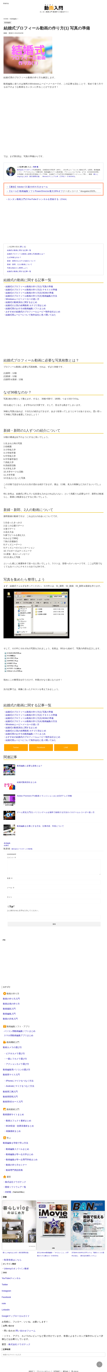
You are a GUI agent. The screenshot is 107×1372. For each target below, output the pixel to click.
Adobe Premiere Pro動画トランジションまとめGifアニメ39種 (44, 796)
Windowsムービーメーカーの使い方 (22, 299)
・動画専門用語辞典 (13, 1170)
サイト (9, 897)
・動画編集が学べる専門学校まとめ (20, 1159)
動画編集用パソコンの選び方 (16, 1069)
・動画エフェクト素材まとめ (17, 1121)
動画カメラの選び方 (12, 1047)
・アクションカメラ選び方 (16, 1064)
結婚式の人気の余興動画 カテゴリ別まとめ (26, 305)
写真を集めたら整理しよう (17, 268)
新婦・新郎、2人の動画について (19, 264)
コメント (11, 857)
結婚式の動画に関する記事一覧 (19, 250)
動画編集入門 (9, 1014)
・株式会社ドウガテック (14, 1182)
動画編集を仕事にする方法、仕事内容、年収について (40, 826)
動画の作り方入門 (11, 999)
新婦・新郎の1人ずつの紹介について (21, 261)
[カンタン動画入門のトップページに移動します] (53, 7)
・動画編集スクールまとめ (16, 1149)
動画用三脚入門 (10, 1091)
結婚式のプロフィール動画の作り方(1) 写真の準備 (29, 286)
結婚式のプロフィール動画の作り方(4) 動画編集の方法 (31, 296)
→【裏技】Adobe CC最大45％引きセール (27, 187)
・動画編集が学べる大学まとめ (18, 1154)
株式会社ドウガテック (25, 170)
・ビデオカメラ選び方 (14, 1053)
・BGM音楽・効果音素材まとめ (19, 1126)
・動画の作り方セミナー (15, 1165)
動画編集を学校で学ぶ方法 (15, 1143)
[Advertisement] (53, 220)
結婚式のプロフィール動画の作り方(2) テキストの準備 (31, 290)
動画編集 (7, 843)
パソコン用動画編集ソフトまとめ (19, 1031)
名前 (10, 878)
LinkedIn (6, 1310)
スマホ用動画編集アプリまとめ (18, 1035)
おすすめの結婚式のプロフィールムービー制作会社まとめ (33, 312)
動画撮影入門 (9, 1009)
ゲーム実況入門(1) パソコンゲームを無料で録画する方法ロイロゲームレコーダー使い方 (56, 812)
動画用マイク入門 (11, 1074)
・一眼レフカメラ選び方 (15, 1059)
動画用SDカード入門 (13, 1102)
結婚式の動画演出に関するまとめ (21, 302)
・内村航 (7, 1192)
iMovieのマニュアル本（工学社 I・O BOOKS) (58, 176)
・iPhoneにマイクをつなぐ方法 (18, 1081)
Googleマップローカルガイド (16, 1316)
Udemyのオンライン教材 (16, 1268)
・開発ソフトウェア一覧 (14, 1187)
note (4, 1303)
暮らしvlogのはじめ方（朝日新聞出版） (16, 1252)
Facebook (6, 1297)
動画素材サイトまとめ (13, 1114)
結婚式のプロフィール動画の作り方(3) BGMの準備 (29, 293)
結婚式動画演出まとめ (27, 782)
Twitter (5, 1284)
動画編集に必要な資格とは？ (29, 766)
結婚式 (6, 845)
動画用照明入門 (10, 1097)
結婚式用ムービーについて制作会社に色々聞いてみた (31, 315)
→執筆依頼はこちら (12, 1260)
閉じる (22, 247)
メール (10, 888)
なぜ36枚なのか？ (14, 257)
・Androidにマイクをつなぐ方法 (19, 1086)
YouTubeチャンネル (11, 1278)
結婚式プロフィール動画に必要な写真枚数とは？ (26, 254)
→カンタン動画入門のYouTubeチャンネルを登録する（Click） (37, 199)
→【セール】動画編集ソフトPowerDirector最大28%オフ (34, 191)
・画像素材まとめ (12, 1131)
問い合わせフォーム (25, 1331)
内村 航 (35, 167)
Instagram (6, 1291)
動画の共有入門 (10, 1019)
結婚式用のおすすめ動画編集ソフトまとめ (26, 308)
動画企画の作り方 (11, 1004)
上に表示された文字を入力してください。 (23, 910)
